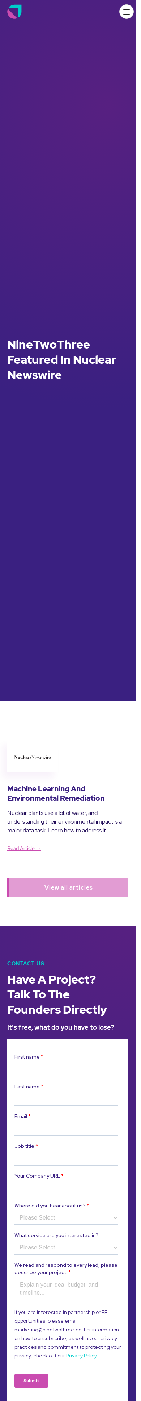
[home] (14, 11)
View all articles (68, 887)
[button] (126, 11)
